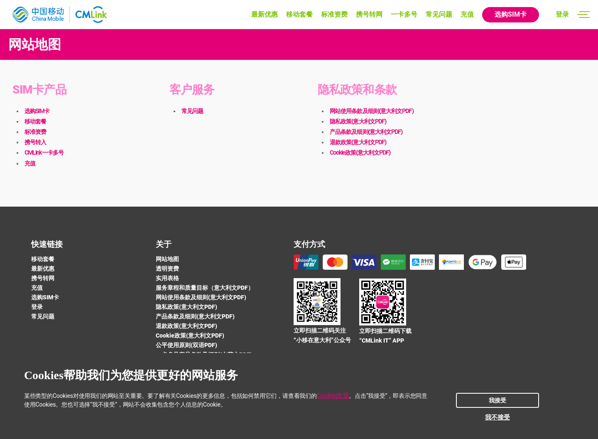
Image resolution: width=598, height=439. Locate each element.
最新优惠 (264, 14)
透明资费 (167, 268)
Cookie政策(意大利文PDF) (360, 152)
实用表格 (167, 278)
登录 (562, 14)
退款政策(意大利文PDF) (358, 142)
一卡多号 (404, 14)
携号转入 (35, 142)
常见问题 (439, 14)
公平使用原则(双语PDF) (186, 345)
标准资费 (334, 14)
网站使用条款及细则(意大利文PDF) (372, 111)
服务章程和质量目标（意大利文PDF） (205, 287)
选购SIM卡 (511, 14)
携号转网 (369, 14)
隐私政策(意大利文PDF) (358, 121)
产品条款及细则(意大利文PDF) (366, 131)
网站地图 (167, 259)
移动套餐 (299, 14)
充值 (467, 14)
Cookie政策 (333, 396)
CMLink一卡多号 (44, 152)
